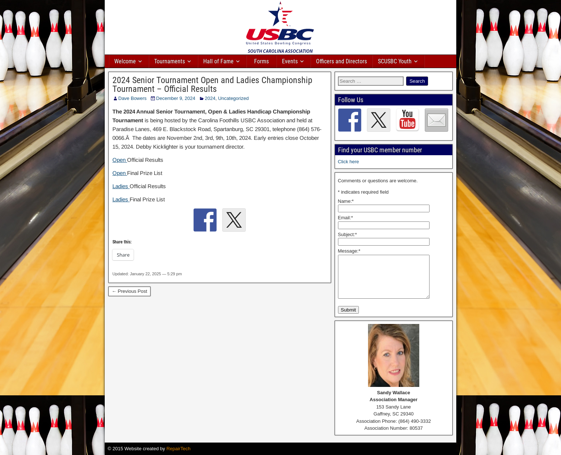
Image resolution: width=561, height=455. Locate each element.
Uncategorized (233, 98)
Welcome (125, 61)
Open (119, 160)
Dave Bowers (132, 98)
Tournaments (169, 61)
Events (290, 61)
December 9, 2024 (175, 98)
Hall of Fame (218, 61)
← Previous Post (129, 291)
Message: (349, 251)
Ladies (121, 186)
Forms (261, 61)
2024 (210, 98)
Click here (348, 161)
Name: (346, 201)
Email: (345, 217)
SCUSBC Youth (395, 61)
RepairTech (178, 448)
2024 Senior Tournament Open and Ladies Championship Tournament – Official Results (212, 84)
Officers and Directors (341, 61)
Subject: (347, 234)
